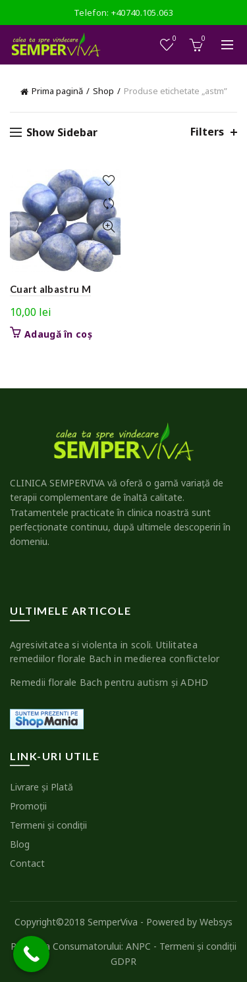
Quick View (109, 226)
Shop (103, 91)
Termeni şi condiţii (48, 825)
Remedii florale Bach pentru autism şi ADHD (109, 682)
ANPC (138, 946)
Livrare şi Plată (41, 787)
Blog (20, 844)
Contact (27, 863)
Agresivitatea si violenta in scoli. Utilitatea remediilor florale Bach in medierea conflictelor (114, 651)
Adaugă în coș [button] (58, 334)
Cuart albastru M (50, 289)
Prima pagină (57, 91)
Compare (109, 203)
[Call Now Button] (31, 954)
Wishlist (173, 39)
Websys (216, 922)
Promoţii (28, 806)
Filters (207, 132)
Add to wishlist (109, 180)
